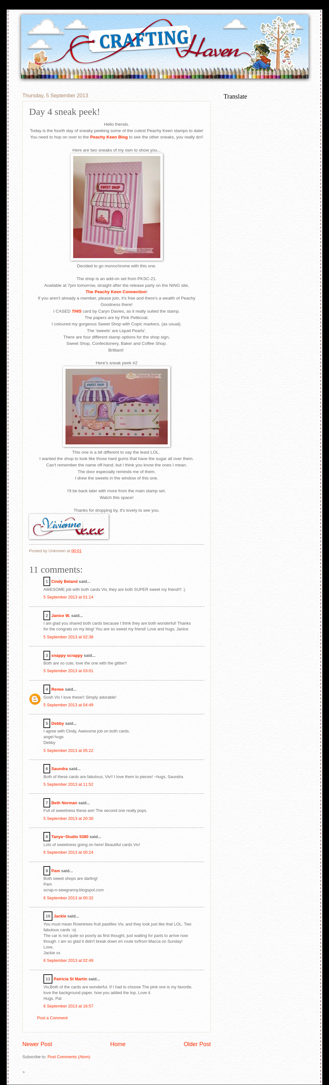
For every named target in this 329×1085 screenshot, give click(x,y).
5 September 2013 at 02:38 (68, 637)
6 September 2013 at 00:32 (68, 897)
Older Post (197, 1044)
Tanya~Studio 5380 (69, 836)
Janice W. (60, 615)
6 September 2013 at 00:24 (68, 852)
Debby (57, 723)
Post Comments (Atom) (69, 1056)
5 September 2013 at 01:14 (68, 597)
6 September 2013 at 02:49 (68, 960)
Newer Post (37, 1044)
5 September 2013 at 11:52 (68, 784)
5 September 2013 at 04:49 (68, 704)
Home (118, 1044)
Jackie (60, 916)
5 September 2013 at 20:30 (68, 818)
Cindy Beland (64, 581)
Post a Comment (52, 1017)
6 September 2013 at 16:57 (68, 1006)
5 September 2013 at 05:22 (68, 750)
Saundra (59, 768)
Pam (55, 870)
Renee (57, 689)
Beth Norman (64, 802)
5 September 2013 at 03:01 (68, 670)
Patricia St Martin (70, 979)
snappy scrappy (67, 655)
